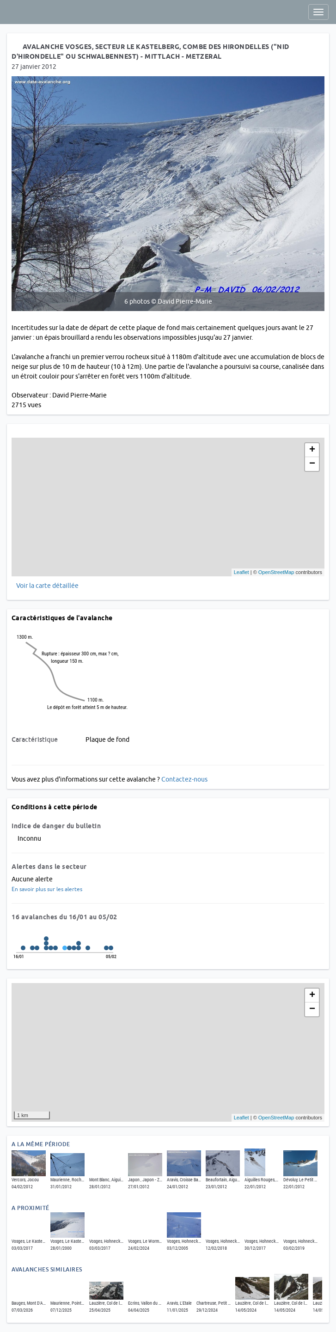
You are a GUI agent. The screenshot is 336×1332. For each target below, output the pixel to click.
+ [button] (312, 450)
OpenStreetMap (276, 572)
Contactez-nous (184, 779)
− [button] (312, 464)
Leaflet (241, 572)
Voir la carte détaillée (47, 585)
